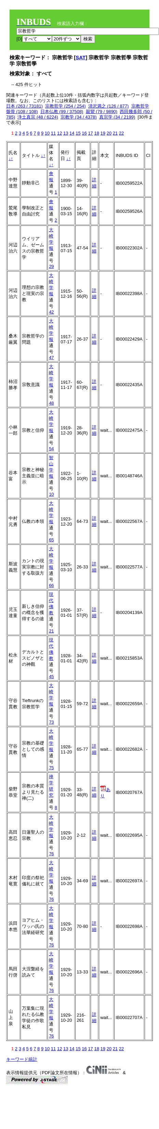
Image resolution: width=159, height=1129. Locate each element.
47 (51, 357)
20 (109, 133)
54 (51, 448)
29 (51, 266)
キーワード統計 (21, 1059)
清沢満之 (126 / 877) (108, 106)
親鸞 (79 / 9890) (102, 111)
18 (96, 133)
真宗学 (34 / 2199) (117, 117)
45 (51, 676)
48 (51, 403)
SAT (80, 57)
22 (121, 133)
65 (51, 539)
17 (90, 133)
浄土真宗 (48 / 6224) (37, 117)
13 (65, 133)
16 (84, 133)
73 (51, 722)
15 (78, 133)
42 (51, 312)
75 (51, 767)
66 (51, 585)
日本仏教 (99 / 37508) (61, 111)
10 (47, 133)
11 (53, 133)
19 (103, 133)
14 (71, 133)
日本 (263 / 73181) (24, 106)
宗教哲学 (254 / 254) (65, 106)
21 (115, 133)
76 (51, 853)
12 (59, 133)
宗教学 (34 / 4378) (79, 117)
